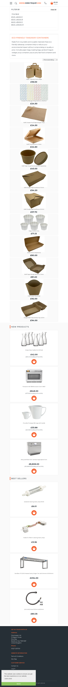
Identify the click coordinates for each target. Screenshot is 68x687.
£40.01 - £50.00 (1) (17, 22)
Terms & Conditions (17, 656)
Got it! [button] (18, 683)
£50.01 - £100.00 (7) (17, 25)
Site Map (14, 659)
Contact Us (14, 666)
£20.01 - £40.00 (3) (17, 19)
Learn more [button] (8, 678)
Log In (13, 668)
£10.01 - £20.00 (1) (17, 17)
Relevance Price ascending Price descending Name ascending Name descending (50, 60)
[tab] (34, 14)
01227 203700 (15, 648)
